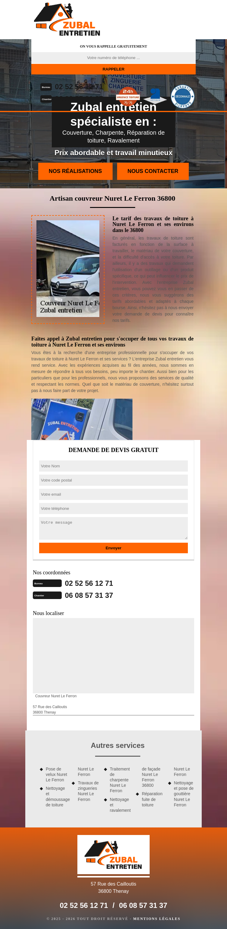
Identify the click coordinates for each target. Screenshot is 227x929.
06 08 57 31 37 (79, 99)
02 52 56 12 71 (79, 87)
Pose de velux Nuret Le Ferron (56, 774)
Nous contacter (153, 171)
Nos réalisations (75, 171)
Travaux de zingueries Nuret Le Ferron (88, 791)
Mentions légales (156, 919)
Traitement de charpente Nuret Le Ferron (120, 780)
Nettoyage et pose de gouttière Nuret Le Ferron (184, 793)
